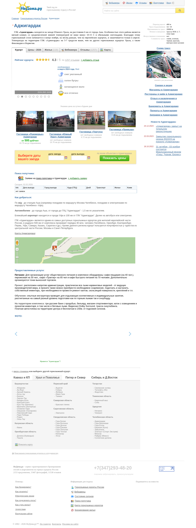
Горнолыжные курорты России (33, 18)
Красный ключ (23, 402)
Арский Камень (23, 392)
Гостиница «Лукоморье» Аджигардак (30, 135)
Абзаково (21, 388)
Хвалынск (60, 413)
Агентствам (20, 509)
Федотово (99, 392)
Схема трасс (164, 48)
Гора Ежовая (61, 427)
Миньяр (98, 434)
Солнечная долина (103, 438)
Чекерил (98, 413)
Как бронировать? (23, 487)
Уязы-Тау (21, 419)
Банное (20, 396)
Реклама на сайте (70, 524)
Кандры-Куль (23, 400)
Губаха (59, 390)
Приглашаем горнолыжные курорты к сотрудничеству (36, 453)
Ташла (20, 438)
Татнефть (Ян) (101, 390)
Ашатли (59, 388)
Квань (19, 427)
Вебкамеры (114, 3)
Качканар (60, 434)
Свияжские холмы (103, 388)
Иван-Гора (60, 394)
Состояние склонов (84, 496)
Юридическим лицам (24, 496)
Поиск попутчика (83, 501)
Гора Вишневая (101, 423)
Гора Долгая (61, 425)
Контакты (56, 524)
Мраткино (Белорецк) (26, 407)
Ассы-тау (21, 394)
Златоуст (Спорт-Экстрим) (106, 432)
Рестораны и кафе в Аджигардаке (163, 94)
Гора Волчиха (62, 423)
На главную (45, 524)
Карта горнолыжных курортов (89, 505)
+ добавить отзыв (90, 60)
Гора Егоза (99, 425)
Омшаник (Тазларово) (26, 411)
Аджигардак (100, 421)
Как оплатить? (21, 491)
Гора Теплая (61, 432)
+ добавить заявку (77, 178)
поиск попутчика (44, 178)
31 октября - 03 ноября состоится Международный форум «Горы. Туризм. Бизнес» (168, 150)
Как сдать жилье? (23, 505)
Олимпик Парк (23, 409)
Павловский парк (24, 413)
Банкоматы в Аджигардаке (163, 106)
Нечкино (98, 411)
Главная (15, 18)
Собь (97, 402)
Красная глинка (62, 404)
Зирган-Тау (22, 398)
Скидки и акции (163, 85)
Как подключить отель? (25, 500)
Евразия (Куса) (101, 427)
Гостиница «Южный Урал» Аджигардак (60, 135)
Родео (19, 417)
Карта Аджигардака (25, 233)
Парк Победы (23, 415)
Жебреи (59, 392)
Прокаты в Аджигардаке (163, 110)
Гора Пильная (62, 429)
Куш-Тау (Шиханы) (25, 404)
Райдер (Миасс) (102, 436)
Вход (169, 3)
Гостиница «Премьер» (121, 129)
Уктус (58, 436)
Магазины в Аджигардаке (163, 89)
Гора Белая (61, 421)
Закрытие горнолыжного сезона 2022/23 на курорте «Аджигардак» (168, 139)
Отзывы (143, 3)
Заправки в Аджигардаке (163, 115)
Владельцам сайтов (23, 513)
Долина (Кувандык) (25, 436)
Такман (59, 396)
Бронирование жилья (85, 510)
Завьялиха (99, 429)
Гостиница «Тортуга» (91, 131)
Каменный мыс (101, 400)
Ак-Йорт (20, 390)
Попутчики (158, 3)
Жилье (129, 3)
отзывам (72, 60)
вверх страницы (21, 371)
